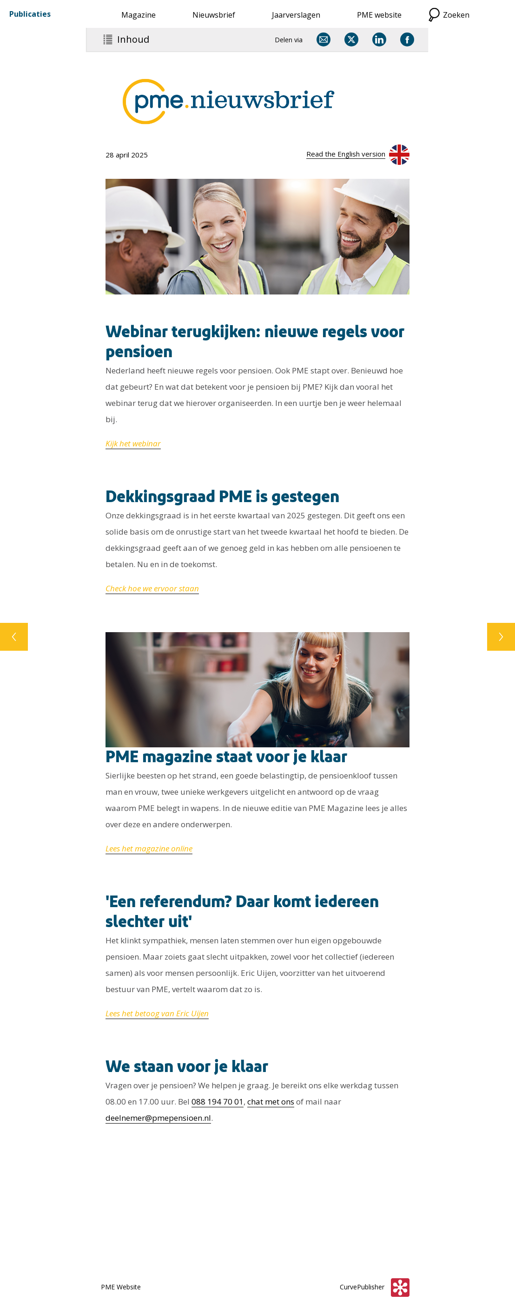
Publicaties (30, 14)
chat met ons (270, 1101)
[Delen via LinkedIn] (379, 39)
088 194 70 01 (217, 1101)
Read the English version (345, 153)
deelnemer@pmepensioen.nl (158, 1117)
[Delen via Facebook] (407, 39)
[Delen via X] (351, 39)
